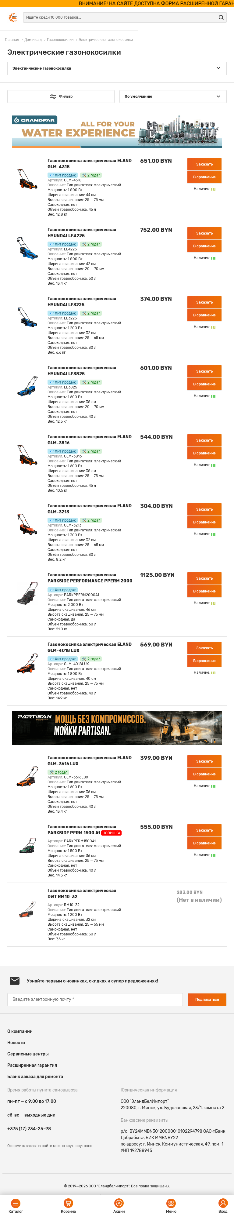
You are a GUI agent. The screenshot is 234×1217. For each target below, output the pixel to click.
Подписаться (207, 999)
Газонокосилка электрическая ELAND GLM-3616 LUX (90, 761)
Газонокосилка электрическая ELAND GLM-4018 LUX (90, 647)
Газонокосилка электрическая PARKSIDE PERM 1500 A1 (85, 830)
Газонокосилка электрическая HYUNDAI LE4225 (82, 233)
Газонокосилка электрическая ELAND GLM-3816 (90, 440)
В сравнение (204, 177)
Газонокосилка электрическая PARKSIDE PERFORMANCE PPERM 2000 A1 (90, 578)
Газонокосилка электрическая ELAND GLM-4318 (90, 163)
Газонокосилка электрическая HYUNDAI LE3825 (82, 371)
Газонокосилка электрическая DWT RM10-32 (82, 893)
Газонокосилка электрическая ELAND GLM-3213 (90, 509)
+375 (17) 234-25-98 (29, 1128)
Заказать (204, 164)
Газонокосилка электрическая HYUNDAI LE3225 (82, 302)
